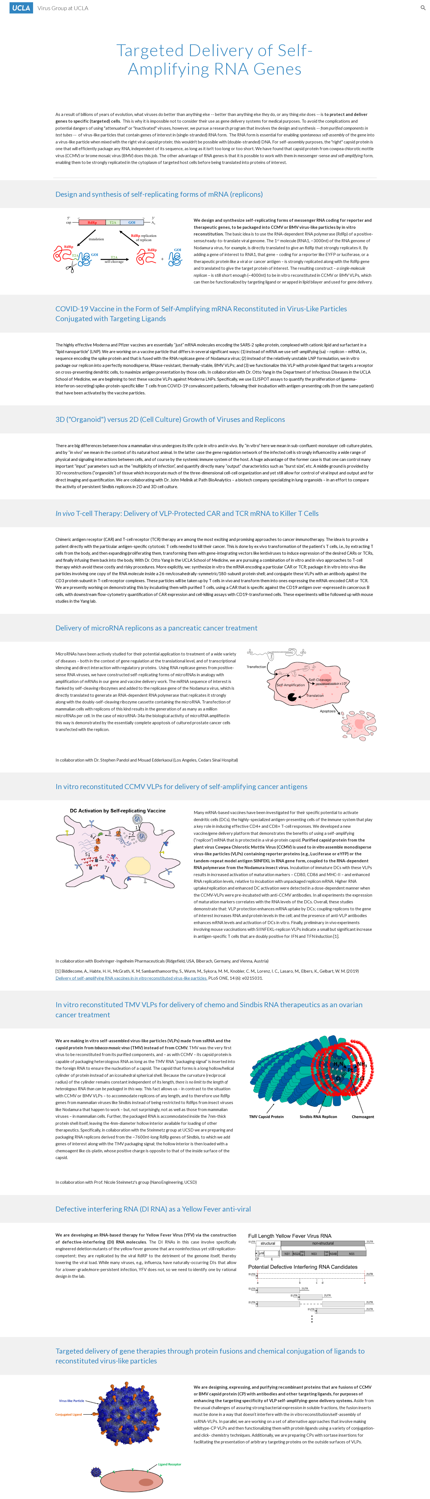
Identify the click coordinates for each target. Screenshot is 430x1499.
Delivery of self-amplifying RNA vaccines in (95, 978)
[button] (423, 8)
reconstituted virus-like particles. (177, 978)
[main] (215, 59)
